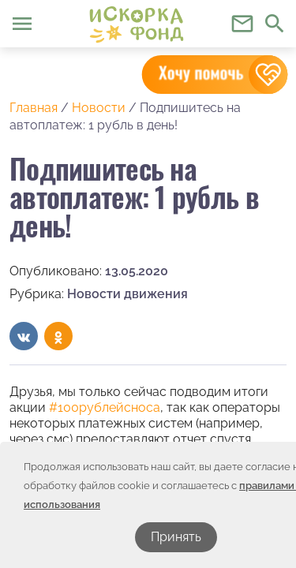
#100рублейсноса (104, 407)
